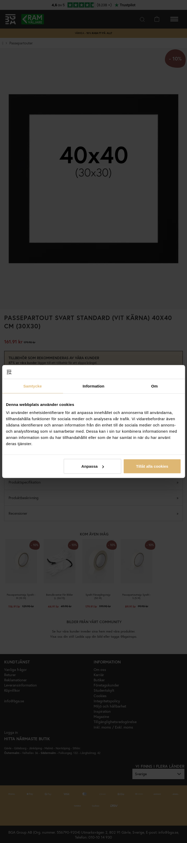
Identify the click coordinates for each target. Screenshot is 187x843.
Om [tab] (154, 386)
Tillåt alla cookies (152, 466)
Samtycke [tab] (32, 386)
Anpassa (92, 466)
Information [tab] (94, 386)
